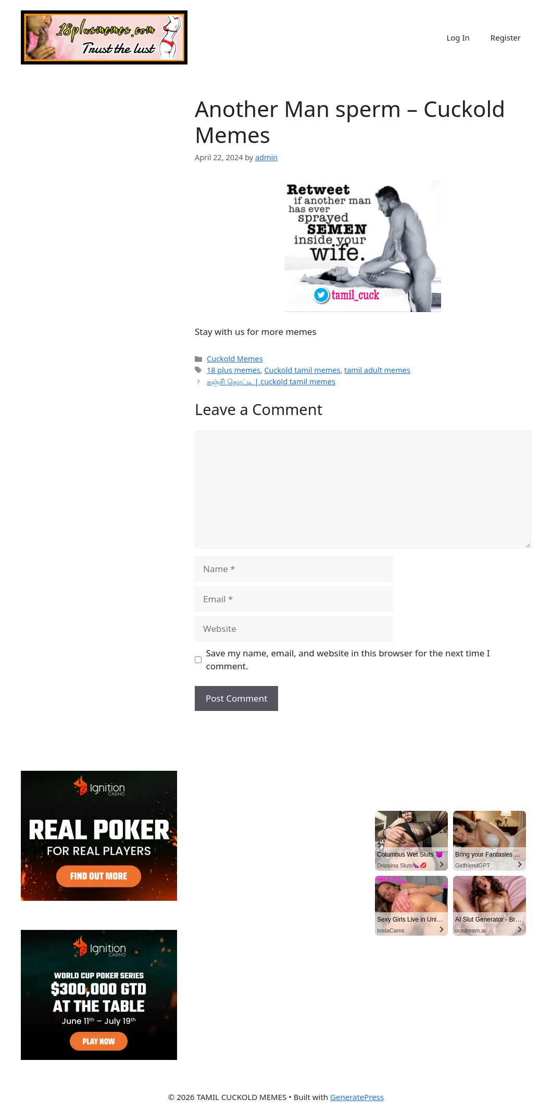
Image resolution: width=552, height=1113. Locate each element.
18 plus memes (233, 370)
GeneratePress (357, 1097)
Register (506, 37)
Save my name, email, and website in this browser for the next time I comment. (348, 659)
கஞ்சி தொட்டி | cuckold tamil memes (271, 381)
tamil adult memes (377, 370)
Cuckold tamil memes (302, 370)
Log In (457, 37)
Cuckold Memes (235, 359)
